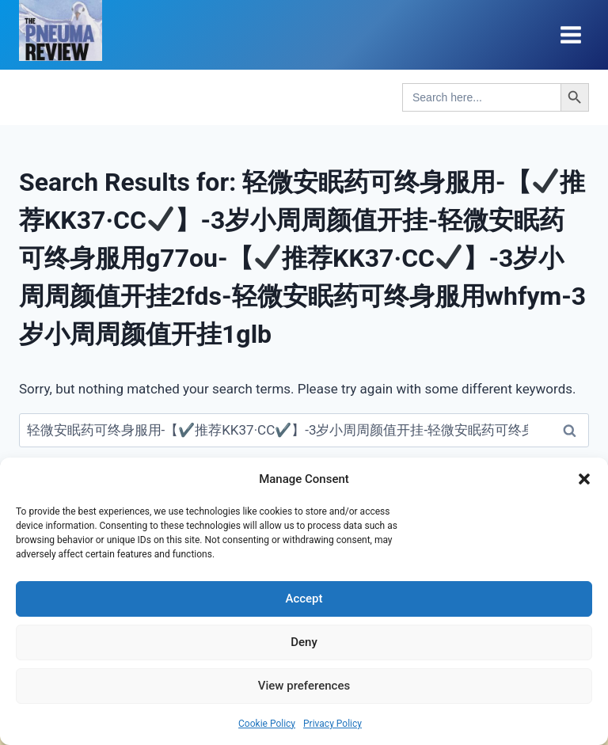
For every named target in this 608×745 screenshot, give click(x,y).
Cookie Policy (266, 723)
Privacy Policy (332, 723)
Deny (304, 642)
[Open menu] (570, 34)
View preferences (304, 685)
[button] (584, 479)
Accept (303, 598)
